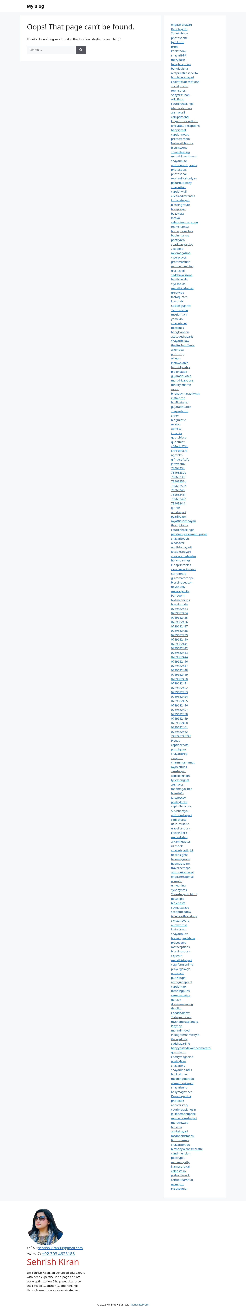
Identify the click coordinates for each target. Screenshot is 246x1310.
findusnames (180, 1140)
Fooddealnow (180, 1013)
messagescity (180, 591)
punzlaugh (178, 978)
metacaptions (180, 947)
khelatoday (178, 51)
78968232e (178, 473)
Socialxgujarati (181, 306)
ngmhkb (177, 455)
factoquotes (179, 297)
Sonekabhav (179, 33)
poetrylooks (179, 802)
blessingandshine (183, 938)
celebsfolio (178, 1171)
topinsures (178, 90)
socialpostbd (179, 86)
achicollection (180, 776)
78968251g (178, 481)
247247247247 (181, 736)
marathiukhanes (182, 288)
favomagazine (180, 859)
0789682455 (179, 701)
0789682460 (179, 723)
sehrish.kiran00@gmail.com (60, 1248)
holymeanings (181, 560)
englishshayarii (181, 547)
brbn (174, 47)
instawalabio (179, 363)
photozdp (177, 354)
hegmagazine (180, 863)
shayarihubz (179, 934)
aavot (175, 389)
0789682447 (179, 666)
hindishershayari (182, 77)
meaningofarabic (182, 1079)
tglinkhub (177, 42)
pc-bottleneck (180, 1175)
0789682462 (179, 732)
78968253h (178, 486)
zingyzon (177, 758)
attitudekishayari (182, 872)
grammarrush (180, 262)
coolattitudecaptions (185, 82)
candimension (180, 1153)
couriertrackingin (183, 530)
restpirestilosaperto (184, 73)
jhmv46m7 (178, 464)
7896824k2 (178, 499)
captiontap (178, 986)
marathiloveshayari (184, 156)
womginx (177, 1184)
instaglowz (178, 929)
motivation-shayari (184, 1118)
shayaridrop (179, 754)
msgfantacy (179, 314)
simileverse (178, 820)
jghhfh (175, 508)
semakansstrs (180, 995)
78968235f (178, 477)
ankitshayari (179, 1131)
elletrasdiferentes (183, 196)
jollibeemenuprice (183, 1114)
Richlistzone (179, 147)
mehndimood (180, 1030)
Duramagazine (181, 1096)
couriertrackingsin (183, 1109)
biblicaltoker (179, 1074)
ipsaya (175, 218)
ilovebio (176, 433)
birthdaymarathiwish (185, 393)
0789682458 (179, 714)
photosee (177, 1101)
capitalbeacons (181, 806)
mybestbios (179, 767)
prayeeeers (178, 943)
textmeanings (180, 600)
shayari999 (178, 55)
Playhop (176, 1026)
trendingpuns (180, 991)
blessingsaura (180, 951)
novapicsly (178, 587)
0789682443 (179, 653)
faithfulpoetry (180, 367)
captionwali (179, 191)
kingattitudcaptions (184, 121)
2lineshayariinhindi (184, 894)
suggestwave (180, 907)
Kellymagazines (181, 1092)
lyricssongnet (180, 780)
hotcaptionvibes (182, 231)
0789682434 (179, 613)
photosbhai (179, 174)
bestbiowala (179, 279)
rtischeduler (179, 1188)
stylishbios (178, 284)
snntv (175, 415)
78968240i (178, 490)
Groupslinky (179, 1039)
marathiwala (179, 1123)
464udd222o (179, 446)
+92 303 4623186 (58, 1253)
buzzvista (177, 213)
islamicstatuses (181, 108)
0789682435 (179, 618)
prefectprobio (180, 139)
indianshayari (180, 200)
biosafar (176, 1127)
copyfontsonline (182, 964)
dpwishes (177, 328)
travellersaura (180, 828)
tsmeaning (178, 885)
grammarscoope (182, 578)
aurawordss (179, 925)
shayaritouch (180, 538)
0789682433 (179, 609)
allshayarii (178, 112)
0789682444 (179, 657)
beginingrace (180, 235)
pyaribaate (178, 516)
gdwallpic (177, 899)
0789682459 (179, 718)
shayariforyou (180, 1145)
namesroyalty (180, 1162)
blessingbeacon (182, 582)
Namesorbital (180, 1166)
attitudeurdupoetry (184, 165)
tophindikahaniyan (184, 178)
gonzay (176, 1000)
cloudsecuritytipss (183, 569)
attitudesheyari (181, 815)
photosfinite (179, 38)
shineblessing (180, 152)
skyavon (176, 956)
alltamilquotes (181, 841)
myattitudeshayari (183, 521)
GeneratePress (140, 1304)
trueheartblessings (184, 916)
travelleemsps (180, 868)
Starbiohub (178, 574)
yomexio (177, 319)
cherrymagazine (182, 1057)
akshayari (177, 784)
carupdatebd (180, 117)
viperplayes (179, 257)
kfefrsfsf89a (179, 451)
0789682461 (179, 727)
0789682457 (179, 710)
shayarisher (179, 323)
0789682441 (179, 644)
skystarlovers (180, 920)
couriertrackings (182, 104)
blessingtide (179, 604)
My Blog (35, 6)
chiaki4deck (179, 833)
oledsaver (178, 543)
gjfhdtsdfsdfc (180, 459)
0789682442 (179, 648)
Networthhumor (182, 143)
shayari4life (179, 161)
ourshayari (178, 512)
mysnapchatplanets (184, 1022)
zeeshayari (178, 771)
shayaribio (178, 1065)
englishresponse (182, 877)
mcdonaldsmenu (182, 1136)
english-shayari (181, 25)
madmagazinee (181, 789)
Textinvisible (179, 310)
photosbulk (179, 170)
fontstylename (181, 385)
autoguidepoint (181, 982)
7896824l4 (178, 503)
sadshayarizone (181, 275)
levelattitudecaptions (185, 126)
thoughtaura (179, 525)
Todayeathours (181, 1017)
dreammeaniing (182, 1004)
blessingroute (180, 205)
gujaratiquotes (181, 376)
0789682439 (179, 635)
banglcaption (180, 332)
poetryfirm (178, 1061)
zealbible (177, 249)
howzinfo (177, 793)
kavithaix (177, 301)
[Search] (81, 50)
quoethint (178, 442)
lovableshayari (181, 552)
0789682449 (179, 675)
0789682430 (179, 639)
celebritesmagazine (184, 222)
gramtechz (178, 1052)
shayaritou (178, 187)
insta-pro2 (178, 398)
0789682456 (179, 705)
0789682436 (179, 622)
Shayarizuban (180, 95)
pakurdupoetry (181, 183)
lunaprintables (181, 565)
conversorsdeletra (183, 556)
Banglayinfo (179, 29)
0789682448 (179, 670)
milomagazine (181, 253)
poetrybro (178, 240)
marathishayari (181, 960)
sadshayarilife (180, 1043)
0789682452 (179, 688)
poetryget (178, 1158)
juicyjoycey (178, 798)
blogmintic (178, 420)
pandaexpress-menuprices (189, 534)
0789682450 (179, 679)
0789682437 (179, 626)
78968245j (178, 495)
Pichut (175, 740)
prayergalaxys (180, 969)
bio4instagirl (179, 372)
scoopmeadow (181, 912)
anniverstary (179, 1105)
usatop (176, 424)
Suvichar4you (180, 811)
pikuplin (176, 881)
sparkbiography (182, 244)
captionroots (179, 745)
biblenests (178, 903)
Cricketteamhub (182, 1180)
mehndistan (179, 837)
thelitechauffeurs (182, 345)
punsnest (177, 973)
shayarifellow (180, 341)
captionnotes (180, 134)
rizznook (177, 846)
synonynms (179, 890)
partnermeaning (182, 266)
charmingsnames (183, 762)
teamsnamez (180, 227)
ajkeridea (177, 350)
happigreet (178, 130)
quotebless (178, 437)
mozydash (178, 60)
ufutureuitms (180, 824)
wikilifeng (177, 99)
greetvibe (177, 293)
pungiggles (178, 749)
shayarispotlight (182, 850)
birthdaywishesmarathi (187, 1149)
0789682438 (179, 631)
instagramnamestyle (185, 1035)
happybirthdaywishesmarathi (191, 1048)
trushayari (178, 270)
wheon (175, 358)
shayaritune (179, 1087)
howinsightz (179, 855)
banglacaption (181, 64)
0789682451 (179, 683)
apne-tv (176, 429)
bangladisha (179, 68)
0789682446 (179, 661)
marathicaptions (182, 380)
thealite (176, 1008)
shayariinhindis (181, 1070)
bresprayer (178, 209)
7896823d (178, 468)
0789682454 (179, 697)
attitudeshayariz (182, 336)
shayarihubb (179, 411)
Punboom (178, 595)
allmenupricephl (182, 1083)
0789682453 (179, 692)
